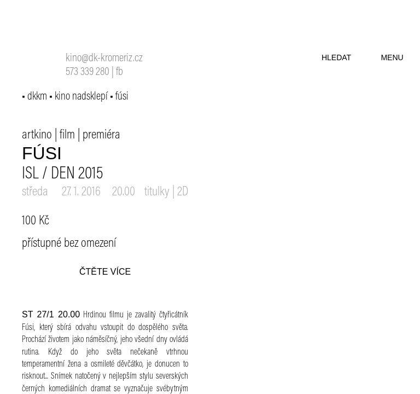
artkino (37, 135)
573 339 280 (87, 72)
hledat (336, 57)
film (67, 135)
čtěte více (105, 271)
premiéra (101, 135)
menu (392, 57)
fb (119, 72)
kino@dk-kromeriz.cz (104, 59)
